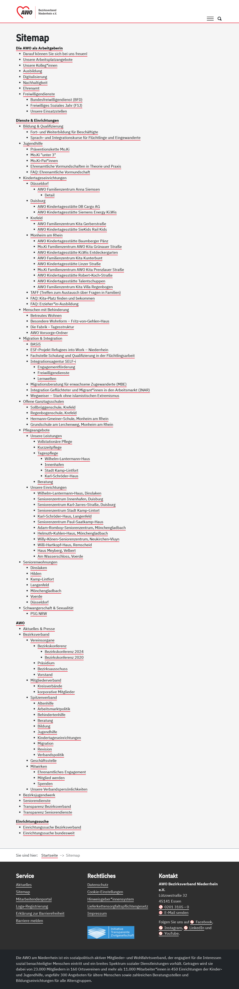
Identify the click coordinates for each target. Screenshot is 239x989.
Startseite (49, 855)
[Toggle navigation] (210, 18)
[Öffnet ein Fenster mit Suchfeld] (219, 18)
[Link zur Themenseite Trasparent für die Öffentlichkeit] (110, 932)
